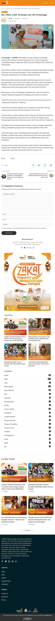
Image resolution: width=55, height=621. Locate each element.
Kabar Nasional (9, 390)
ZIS (5, 446)
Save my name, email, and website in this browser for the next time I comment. (24, 228)
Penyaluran (7, 413)
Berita (4, 12)
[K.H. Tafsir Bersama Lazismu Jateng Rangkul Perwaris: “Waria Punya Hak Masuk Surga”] (14, 505)
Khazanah (7, 398)
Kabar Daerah (8, 386)
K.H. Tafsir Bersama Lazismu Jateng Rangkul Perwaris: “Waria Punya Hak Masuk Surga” (14, 519)
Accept (27, 618)
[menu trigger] (51, 3)
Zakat (6, 443)
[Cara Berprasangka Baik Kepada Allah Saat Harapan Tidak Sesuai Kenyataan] (39, 351)
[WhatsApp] (13, 21)
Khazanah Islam (9, 401)
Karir (5, 394)
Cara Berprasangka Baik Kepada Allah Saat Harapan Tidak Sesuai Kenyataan (38, 364)
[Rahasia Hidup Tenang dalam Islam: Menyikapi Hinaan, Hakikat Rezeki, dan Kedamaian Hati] (39, 326)
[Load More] (27, 530)
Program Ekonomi (9, 420)
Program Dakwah (9, 416)
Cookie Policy (48, 615)
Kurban (6, 405)
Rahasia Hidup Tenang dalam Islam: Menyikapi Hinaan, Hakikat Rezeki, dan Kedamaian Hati (39, 338)
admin (10, 18)
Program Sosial (9, 428)
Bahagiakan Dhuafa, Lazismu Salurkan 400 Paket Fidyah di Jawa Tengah (14, 364)
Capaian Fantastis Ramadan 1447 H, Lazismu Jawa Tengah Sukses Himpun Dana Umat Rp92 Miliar (15, 338)
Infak (5, 383)
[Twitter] (11, 21)
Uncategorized (9, 435)
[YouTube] (30, 247)
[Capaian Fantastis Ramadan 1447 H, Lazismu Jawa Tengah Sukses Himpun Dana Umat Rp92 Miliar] (15, 326)
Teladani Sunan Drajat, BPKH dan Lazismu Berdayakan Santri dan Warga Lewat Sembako (40, 519)
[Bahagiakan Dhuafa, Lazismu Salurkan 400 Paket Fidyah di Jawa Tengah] (15, 351)
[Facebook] (8, 21)
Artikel (6, 375)
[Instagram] (27, 247)
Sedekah (7, 431)
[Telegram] (15, 21)
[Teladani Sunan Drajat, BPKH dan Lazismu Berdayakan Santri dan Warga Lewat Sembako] (41, 505)
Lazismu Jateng (9, 409)
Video (6, 439)
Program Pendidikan (10, 424)
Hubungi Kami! (36, 244)
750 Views (24, 18)
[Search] (47, 3)
